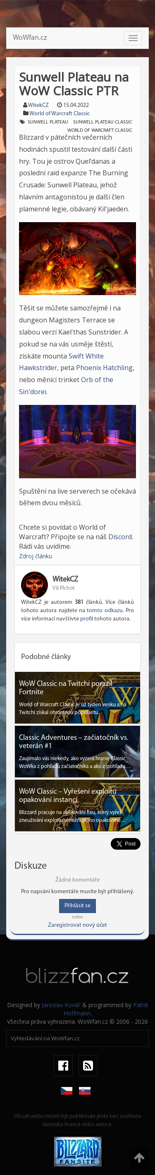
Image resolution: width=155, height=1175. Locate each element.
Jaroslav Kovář (61, 1005)
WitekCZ (38, 105)
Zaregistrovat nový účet (77, 925)
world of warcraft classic (99, 130)
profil (86, 619)
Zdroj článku (35, 556)
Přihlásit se (77, 906)
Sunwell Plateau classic (102, 122)
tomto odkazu (104, 611)
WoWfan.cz (30, 38)
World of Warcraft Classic (59, 114)
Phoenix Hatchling (104, 367)
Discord (120, 536)
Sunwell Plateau (48, 122)
